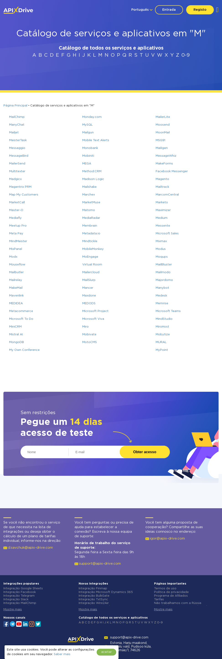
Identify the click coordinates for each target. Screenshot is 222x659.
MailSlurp (89, 280)
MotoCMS (89, 342)
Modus (161, 249)
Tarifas (159, 599)
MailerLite (163, 117)
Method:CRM (91, 171)
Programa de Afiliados (171, 596)
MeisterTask (18, 140)
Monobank (90, 148)
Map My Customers (23, 194)
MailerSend (17, 163)
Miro (85, 327)
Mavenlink (16, 295)
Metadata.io (91, 233)
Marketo (162, 202)
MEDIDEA (16, 303)
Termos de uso (165, 588)
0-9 (185, 55)
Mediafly (15, 218)
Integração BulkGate (94, 596)
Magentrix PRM (20, 187)
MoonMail (163, 132)
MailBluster (164, 264)
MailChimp (17, 117)
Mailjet (14, 132)
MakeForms (164, 163)
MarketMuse (91, 202)
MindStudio (164, 319)
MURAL (161, 342)
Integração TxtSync (93, 599)
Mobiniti (88, 156)
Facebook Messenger (172, 171)
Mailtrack (162, 187)
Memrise (162, 303)
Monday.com (92, 117)
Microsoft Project (95, 311)
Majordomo (164, 280)
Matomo (88, 210)
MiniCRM (15, 327)
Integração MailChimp (19, 603)
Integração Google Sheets (23, 588)
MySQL (87, 125)
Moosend (163, 125)
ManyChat (16, 125)
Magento (162, 179)
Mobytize (163, 334)
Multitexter (17, 171)
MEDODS (89, 303)
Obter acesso (144, 452)
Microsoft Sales (167, 233)
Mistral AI (16, 334)
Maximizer (163, 210)
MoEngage (90, 257)
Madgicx (15, 179)
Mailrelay (15, 280)
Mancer (87, 288)
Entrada (169, 9)
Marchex (88, 194)
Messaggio (17, 148)
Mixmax (161, 241)
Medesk (161, 295)
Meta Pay (16, 233)
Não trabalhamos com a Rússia (177, 603)
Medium (162, 218)
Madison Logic (93, 179)
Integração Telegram (19, 596)
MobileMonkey (93, 249)
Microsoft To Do (21, 319)
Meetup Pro (18, 226)
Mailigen (162, 148)
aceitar (106, 652)
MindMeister (18, 241)
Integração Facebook (19, 592)
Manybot (162, 288)
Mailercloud (90, 272)
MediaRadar (91, 218)
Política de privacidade (171, 592)
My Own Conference (24, 350)
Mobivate (89, 334)
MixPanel (15, 249)
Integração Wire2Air (94, 603)
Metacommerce (21, 311)
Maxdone (89, 295)
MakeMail (16, 288)
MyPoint (162, 350)
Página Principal (15, 105)
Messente (163, 226)
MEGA (86, 163)
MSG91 (160, 140)
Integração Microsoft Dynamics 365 (106, 592)
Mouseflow (17, 264)
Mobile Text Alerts (95, 140)
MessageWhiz (166, 156)
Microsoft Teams (168, 311)
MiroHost (162, 327)
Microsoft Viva (93, 319)
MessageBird (18, 156)
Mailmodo (163, 272)
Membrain (89, 226)
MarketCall (17, 202)
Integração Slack (15, 599)
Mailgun (88, 132)
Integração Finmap (93, 588)
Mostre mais (12, 609)
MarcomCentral (167, 194)
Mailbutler (16, 272)
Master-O (16, 210)
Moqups (162, 257)
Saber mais (62, 654)
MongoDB (16, 342)
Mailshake (89, 187)
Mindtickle (89, 241)
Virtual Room (92, 264)
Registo (200, 9)
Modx (13, 257)
